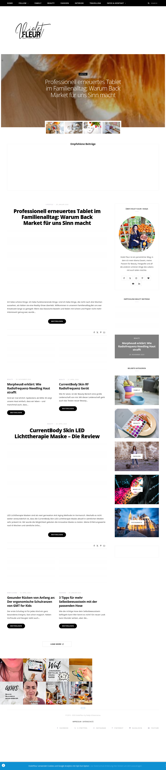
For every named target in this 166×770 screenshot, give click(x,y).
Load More (57, 644)
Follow (22, 3)
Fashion (65, 3)
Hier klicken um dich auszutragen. (128, 766)
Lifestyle (83, 74)
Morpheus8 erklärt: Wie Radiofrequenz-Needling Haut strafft (28, 388)
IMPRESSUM (76, 758)
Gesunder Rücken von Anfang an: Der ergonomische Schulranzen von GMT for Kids (31, 601)
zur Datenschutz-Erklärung (102, 766)
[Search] (149, 3)
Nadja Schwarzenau (84, 102)
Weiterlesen (16, 412)
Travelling (95, 3)
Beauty (51, 3)
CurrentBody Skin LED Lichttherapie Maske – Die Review (57, 433)
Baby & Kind (12, 593)
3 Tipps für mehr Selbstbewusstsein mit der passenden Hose (78, 601)
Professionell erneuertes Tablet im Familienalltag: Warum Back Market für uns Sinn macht (83, 88)
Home (10, 3)
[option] (83, 90)
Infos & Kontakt (115, 3)
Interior (79, 3)
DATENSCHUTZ (88, 758)
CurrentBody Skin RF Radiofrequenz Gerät (74, 386)
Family (38, 3)
